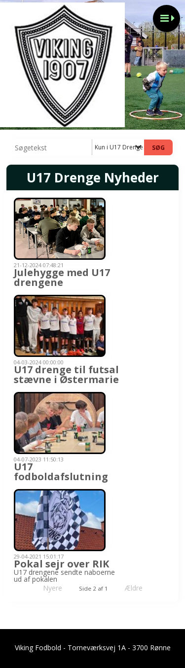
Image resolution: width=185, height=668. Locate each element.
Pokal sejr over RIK (61, 563)
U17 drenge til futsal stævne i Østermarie (66, 374)
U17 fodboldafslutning (61, 471)
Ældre (140, 588)
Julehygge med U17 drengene (62, 277)
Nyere (46, 588)
